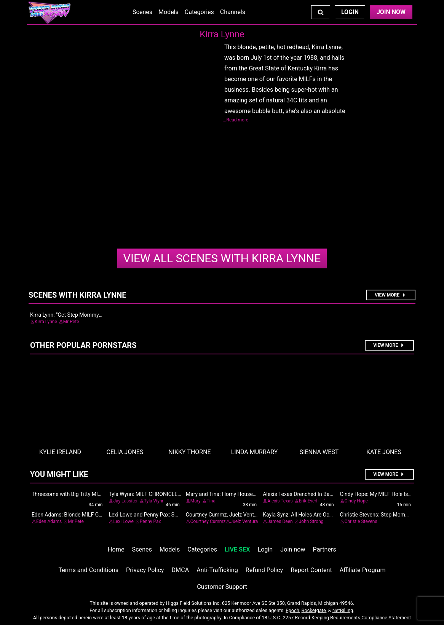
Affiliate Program (363, 570)
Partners (324, 549)
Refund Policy (264, 570)
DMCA (180, 570)
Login (350, 12)
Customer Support (222, 586)
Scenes (142, 12)
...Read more (235, 120)
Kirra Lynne (222, 258)
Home (116, 549)
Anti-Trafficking (217, 570)
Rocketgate (314, 610)
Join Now (391, 12)
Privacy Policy (145, 570)
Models (168, 12)
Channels (232, 12)
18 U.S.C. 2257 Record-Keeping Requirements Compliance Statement (336, 617)
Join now (292, 549)
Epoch (292, 610)
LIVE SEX (237, 549)
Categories (199, 12)
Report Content (311, 570)
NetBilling (342, 610)
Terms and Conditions (88, 570)
